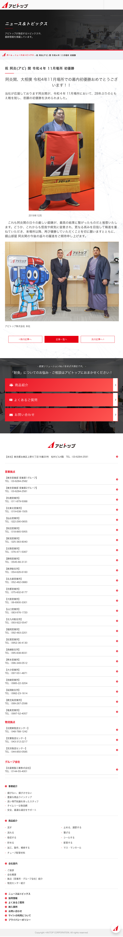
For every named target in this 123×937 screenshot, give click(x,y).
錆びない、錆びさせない (19, 794)
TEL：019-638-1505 (61, 511)
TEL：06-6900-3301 (61, 602)
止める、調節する (73, 828)
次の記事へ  (97, 339)
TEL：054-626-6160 (61, 572)
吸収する (11, 838)
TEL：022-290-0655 (61, 521)
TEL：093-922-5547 (61, 622)
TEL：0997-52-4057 (61, 713)
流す (9, 828)
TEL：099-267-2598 (61, 703)
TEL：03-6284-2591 (46, 458)
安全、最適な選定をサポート (22, 811)
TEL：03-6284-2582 (61, 481)
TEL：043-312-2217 (61, 741)
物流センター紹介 (16, 883)
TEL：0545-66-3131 (61, 561)
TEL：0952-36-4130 (61, 642)
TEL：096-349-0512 (61, 663)
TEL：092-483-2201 (61, 632)
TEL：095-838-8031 (61, 652)
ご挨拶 (10, 871)
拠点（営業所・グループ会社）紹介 (25, 879)
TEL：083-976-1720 (61, 612)
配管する (68, 843)
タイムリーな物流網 (17, 807)
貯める (10, 843)
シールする (69, 838)
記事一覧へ (61, 339)
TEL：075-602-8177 (61, 592)
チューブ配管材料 (16, 853)
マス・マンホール (72, 848)
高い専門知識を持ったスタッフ (23, 802)
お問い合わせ (108, 4)
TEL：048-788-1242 (61, 731)
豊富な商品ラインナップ (19, 798)
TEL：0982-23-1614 (61, 693)
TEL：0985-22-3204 (61, 683)
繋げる (67, 833)
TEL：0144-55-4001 (61, 771)
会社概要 (11, 875)
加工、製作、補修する (18, 848)
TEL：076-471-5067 (61, 551)
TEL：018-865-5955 (61, 531)
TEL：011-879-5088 (61, 501)
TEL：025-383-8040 (61, 541)
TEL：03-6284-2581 (61, 491)
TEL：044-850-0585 (61, 751)
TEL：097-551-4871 (61, 673)
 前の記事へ (25, 339)
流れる (10, 833)
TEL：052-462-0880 (61, 582)
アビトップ (15, 5)
